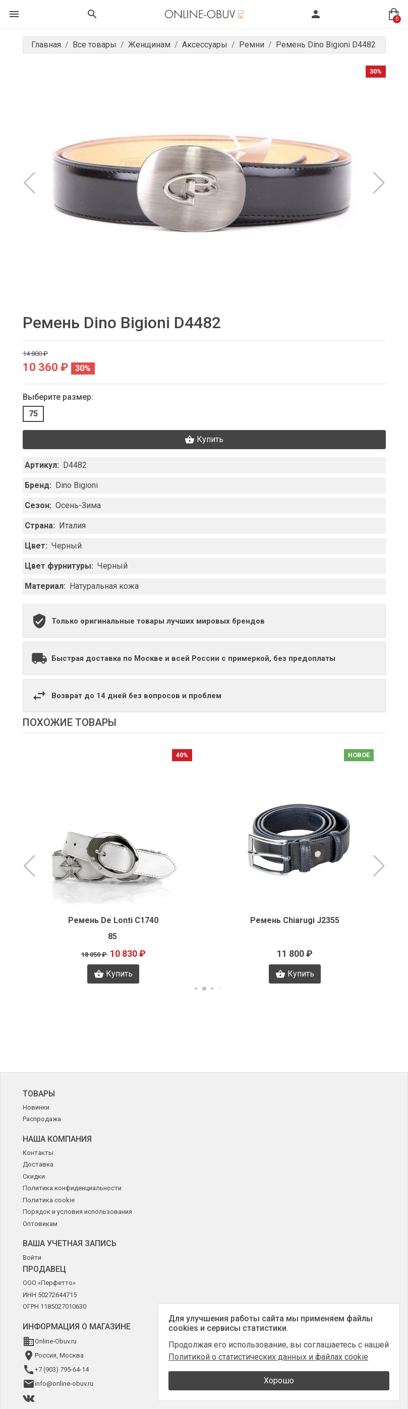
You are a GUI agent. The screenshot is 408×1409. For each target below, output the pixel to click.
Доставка (38, 1164)
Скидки (34, 1176)
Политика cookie (49, 1200)
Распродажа (42, 1119)
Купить (204, 440)
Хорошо (279, 1380)
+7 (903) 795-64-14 (62, 1369)
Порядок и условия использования (77, 1211)
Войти (32, 1257)
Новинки (36, 1107)
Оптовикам (40, 1224)
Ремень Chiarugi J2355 (294, 920)
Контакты (38, 1152)
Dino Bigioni (76, 485)
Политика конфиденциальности (72, 1188)
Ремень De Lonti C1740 (113, 920)
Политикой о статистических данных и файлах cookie (268, 1357)
